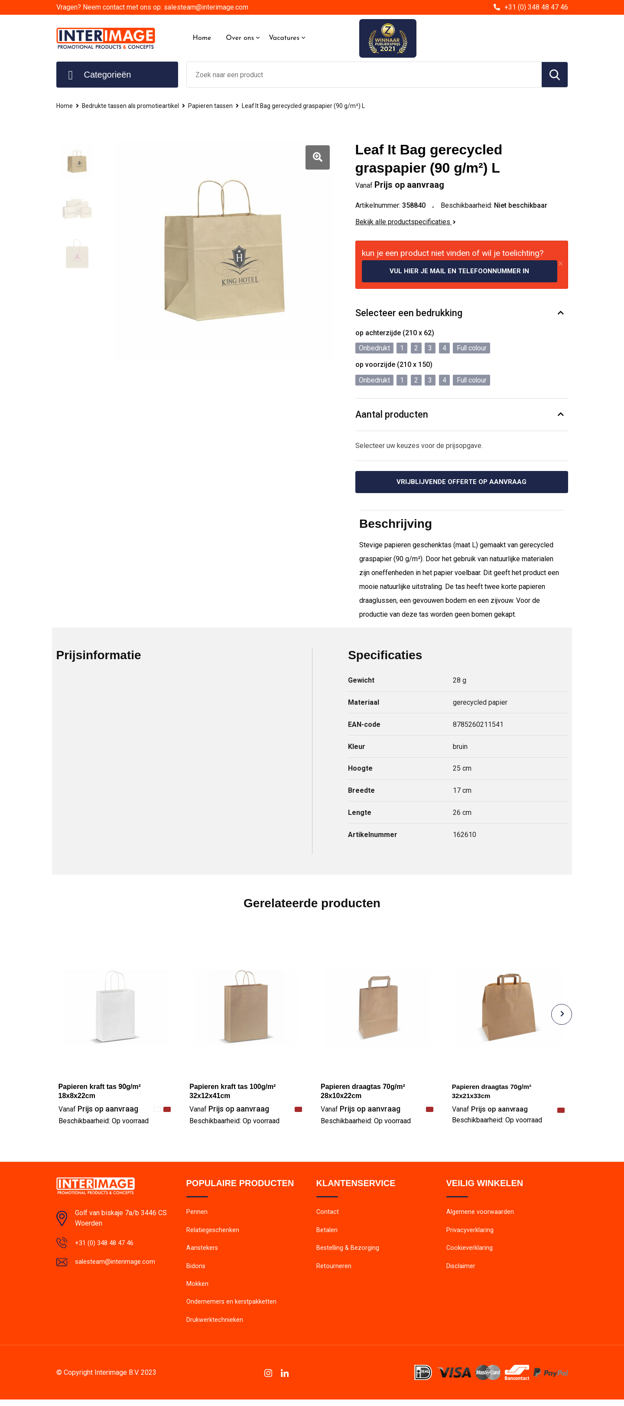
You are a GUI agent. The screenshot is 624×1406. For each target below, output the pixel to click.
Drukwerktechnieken (214, 1326)
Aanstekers (202, 1251)
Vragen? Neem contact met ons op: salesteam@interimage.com (152, 7)
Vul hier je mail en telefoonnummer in (459, 271)
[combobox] (364, 74)
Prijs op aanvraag (98, 1110)
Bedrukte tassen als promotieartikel (133, 106)
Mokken (197, 1288)
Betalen (327, 1232)
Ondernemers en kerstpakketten (231, 1307)
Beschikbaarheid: (103, 1122)
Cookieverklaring (469, 1251)
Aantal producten (392, 415)
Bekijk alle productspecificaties (405, 222)
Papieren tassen (217, 106)
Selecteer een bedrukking (408, 313)
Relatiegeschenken (213, 1232)
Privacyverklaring (470, 1232)
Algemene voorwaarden (480, 1214)
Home (202, 38)
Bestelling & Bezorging (348, 1251)
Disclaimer (461, 1270)
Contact (327, 1214)
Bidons (196, 1270)
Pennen (197, 1214)
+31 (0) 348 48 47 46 (536, 7)
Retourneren (333, 1270)
